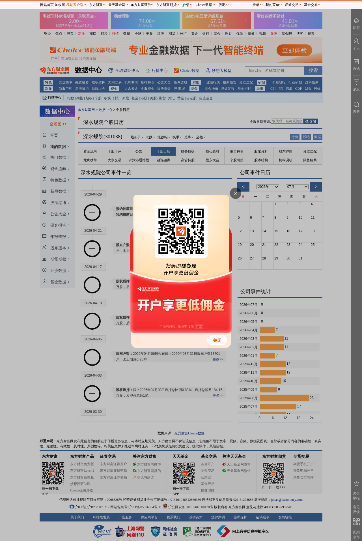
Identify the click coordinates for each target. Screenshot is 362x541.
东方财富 (96, 5)
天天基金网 (116, 5)
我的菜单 (272, 5)
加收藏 (60, 5)
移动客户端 (74, 5)
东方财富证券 (141, 5)
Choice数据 (204, 5)
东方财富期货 (166, 5)
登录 (256, 5)
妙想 (185, 5)
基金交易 (311, 5)
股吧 (222, 5)
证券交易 (291, 5)
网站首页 (47, 5)
